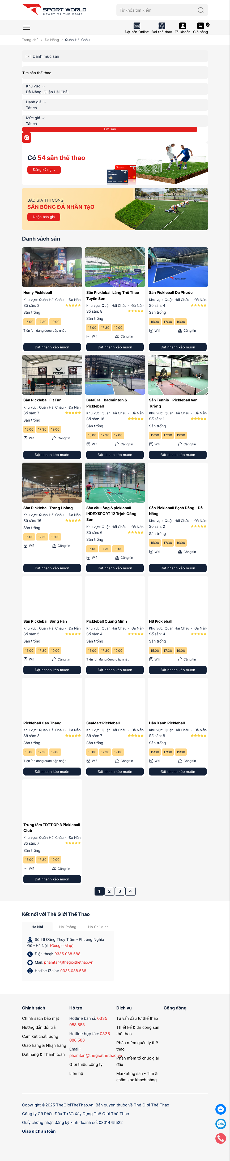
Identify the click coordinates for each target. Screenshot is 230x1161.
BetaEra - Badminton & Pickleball (106, 403)
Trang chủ (30, 40)
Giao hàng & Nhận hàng (44, 1045)
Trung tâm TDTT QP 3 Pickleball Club (51, 827)
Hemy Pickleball (37, 292)
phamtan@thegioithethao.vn (68, 962)
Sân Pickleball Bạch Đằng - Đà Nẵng (176, 511)
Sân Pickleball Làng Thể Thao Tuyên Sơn (112, 295)
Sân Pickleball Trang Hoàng (48, 508)
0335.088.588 (67, 953)
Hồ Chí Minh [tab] (98, 927)
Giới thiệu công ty (86, 1064)
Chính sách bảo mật (40, 1018)
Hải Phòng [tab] (67, 927)
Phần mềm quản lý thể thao (137, 1046)
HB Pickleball (160, 621)
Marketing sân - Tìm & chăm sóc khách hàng (137, 1076)
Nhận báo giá (44, 217)
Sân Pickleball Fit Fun (42, 400)
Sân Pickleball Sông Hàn (45, 621)
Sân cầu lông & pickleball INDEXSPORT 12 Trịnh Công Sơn (111, 514)
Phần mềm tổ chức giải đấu (137, 1061)
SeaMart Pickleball (103, 723)
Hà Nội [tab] (37, 927)
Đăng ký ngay (44, 169)
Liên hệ (76, 1073)
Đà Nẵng (52, 40)
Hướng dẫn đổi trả (39, 1027)
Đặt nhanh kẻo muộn (52, 347)
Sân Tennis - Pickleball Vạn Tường (173, 403)
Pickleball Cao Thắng (42, 723)
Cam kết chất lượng (40, 1036)
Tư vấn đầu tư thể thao (137, 1018)
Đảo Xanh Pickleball (167, 723)
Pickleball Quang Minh (106, 621)
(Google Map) (62, 945)
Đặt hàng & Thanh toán (43, 1054)
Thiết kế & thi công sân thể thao (137, 1030)
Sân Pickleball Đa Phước (171, 292)
